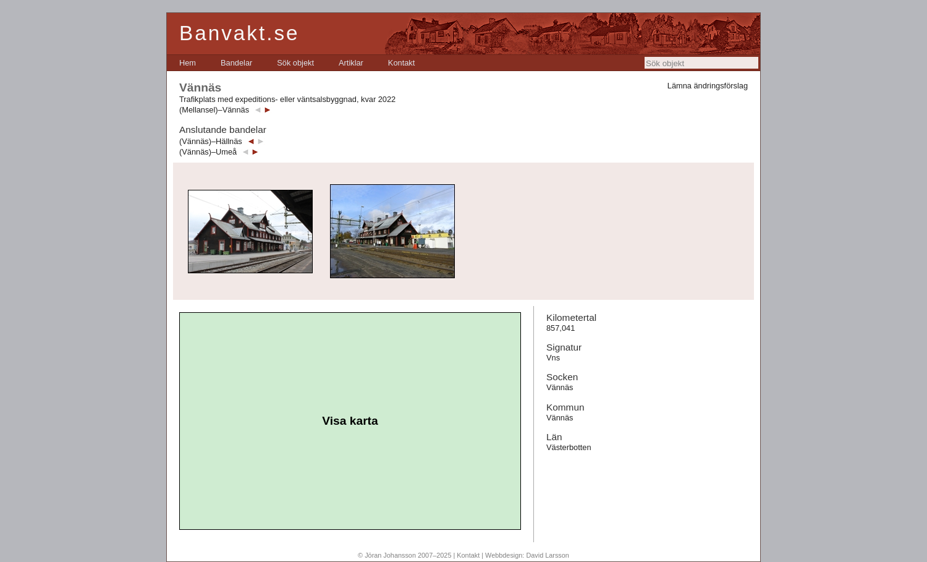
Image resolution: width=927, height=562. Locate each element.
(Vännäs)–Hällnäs (210, 141)
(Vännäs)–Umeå (208, 151)
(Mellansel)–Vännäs (214, 109)
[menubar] (297, 62)
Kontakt (401, 62)
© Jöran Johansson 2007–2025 (404, 555)
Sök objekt (295, 62)
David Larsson (547, 555)
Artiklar (351, 62)
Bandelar (236, 62)
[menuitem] (187, 62)
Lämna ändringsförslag (707, 85)
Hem (187, 62)
